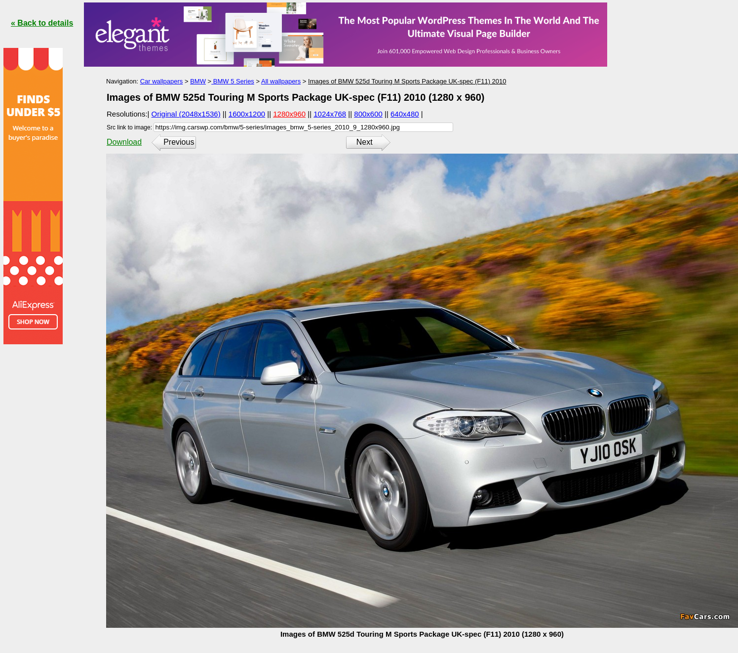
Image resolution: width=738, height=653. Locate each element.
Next (364, 142)
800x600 (368, 114)
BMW (198, 81)
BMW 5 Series (232, 81)
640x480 (404, 114)
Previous (178, 142)
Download (124, 142)
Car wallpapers (161, 81)
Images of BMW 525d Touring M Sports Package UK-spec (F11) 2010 (407, 81)
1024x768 (329, 114)
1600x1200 (247, 114)
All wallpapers (281, 81)
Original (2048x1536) (186, 114)
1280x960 (289, 114)
